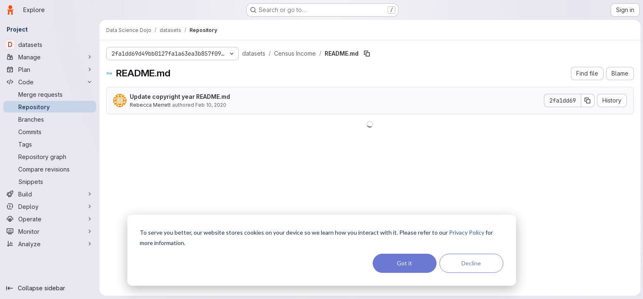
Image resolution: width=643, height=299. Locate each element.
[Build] (49, 194)
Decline (471, 263)
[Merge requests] (49, 94)
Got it (404, 263)
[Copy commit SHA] (587, 100)
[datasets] (49, 44)
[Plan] (49, 69)
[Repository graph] (49, 156)
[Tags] (49, 144)
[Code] (49, 82)
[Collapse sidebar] (49, 288)
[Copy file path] (367, 53)
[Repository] (49, 107)
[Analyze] (49, 244)
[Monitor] (49, 231)
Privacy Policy (466, 232)
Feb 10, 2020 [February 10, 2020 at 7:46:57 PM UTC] (210, 105)
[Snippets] (49, 181)
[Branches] (49, 119)
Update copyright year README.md (180, 96)
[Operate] (49, 219)
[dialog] (321, 250)
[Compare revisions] (49, 169)
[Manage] (49, 57)
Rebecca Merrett (150, 105)
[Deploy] (49, 206)
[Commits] (49, 131)
